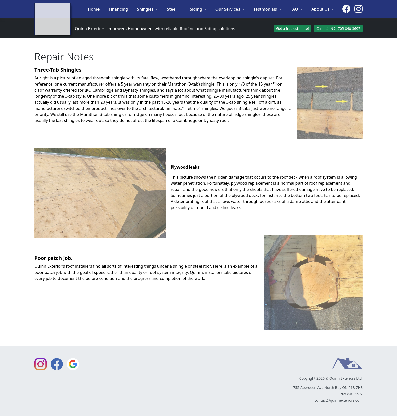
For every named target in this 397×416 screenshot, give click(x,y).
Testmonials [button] (265, 9)
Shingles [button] (146, 9)
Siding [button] (196, 9)
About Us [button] (321, 9)
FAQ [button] (295, 9)
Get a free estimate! (292, 28)
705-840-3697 (351, 393)
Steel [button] (172, 9)
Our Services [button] (228, 9)
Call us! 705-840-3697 (338, 28)
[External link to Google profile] (73, 364)
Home (94, 9)
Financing (118, 9)
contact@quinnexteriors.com (338, 400)
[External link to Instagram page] (358, 9)
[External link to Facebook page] (346, 9)
